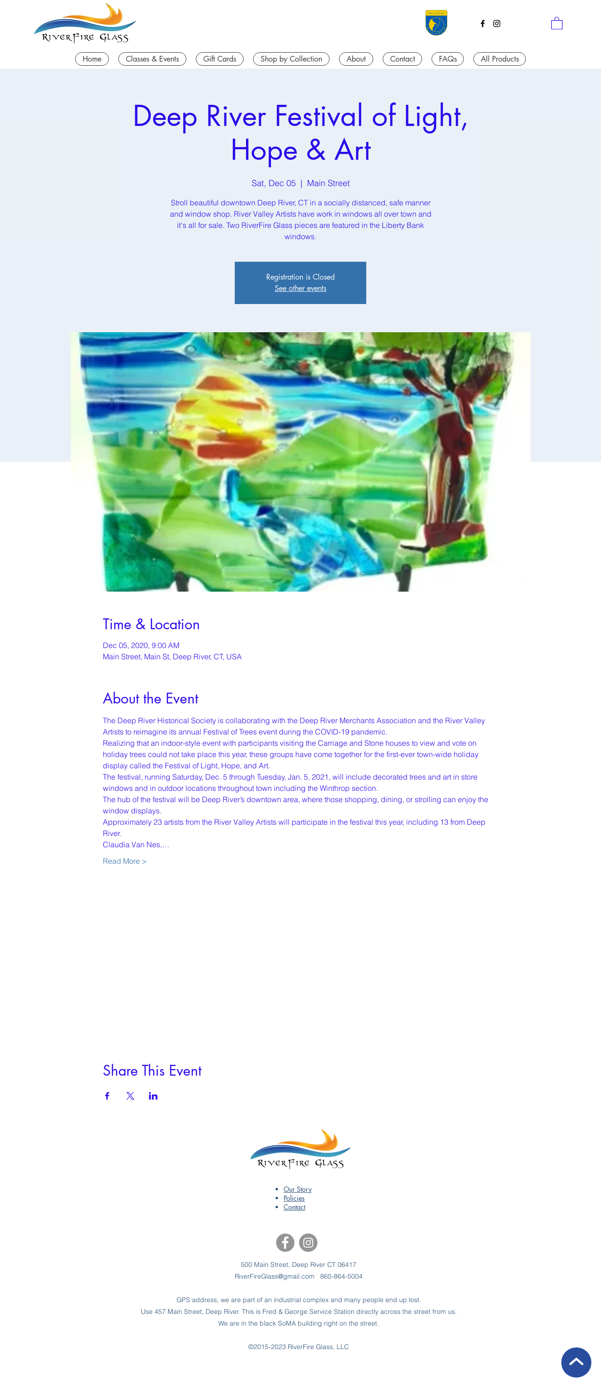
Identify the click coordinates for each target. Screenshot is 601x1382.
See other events (300, 288)
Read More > (125, 861)
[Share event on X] (130, 1096)
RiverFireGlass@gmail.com (275, 1276)
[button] (556, 23)
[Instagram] (496, 23)
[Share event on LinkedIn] (153, 1096)
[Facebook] (482, 23)
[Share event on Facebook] (107, 1096)
